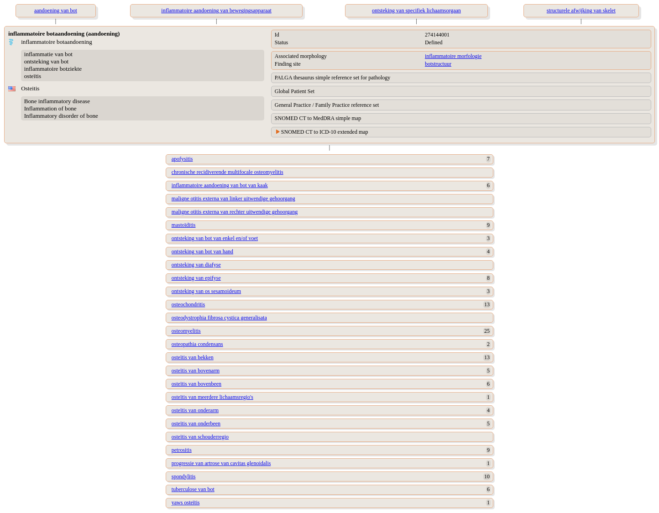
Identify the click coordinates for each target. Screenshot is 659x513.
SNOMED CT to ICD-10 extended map (324, 132)
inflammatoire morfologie (453, 56)
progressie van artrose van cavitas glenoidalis (221, 463)
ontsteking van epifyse (196, 278)
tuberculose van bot (193, 489)
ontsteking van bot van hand (202, 251)
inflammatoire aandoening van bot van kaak (220, 185)
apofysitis (182, 159)
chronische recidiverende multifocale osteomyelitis (227, 172)
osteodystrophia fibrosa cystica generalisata (219, 317)
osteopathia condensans (197, 344)
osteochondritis (188, 304)
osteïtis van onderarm (195, 410)
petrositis (182, 450)
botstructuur (438, 64)
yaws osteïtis (186, 502)
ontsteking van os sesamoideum (206, 291)
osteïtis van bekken (193, 357)
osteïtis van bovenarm (196, 370)
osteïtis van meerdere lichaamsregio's (212, 397)
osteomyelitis (186, 331)
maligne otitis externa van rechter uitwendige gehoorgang (235, 212)
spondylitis (184, 476)
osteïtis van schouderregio (200, 437)
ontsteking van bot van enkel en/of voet (215, 238)
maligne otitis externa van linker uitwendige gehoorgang (233, 198)
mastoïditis (184, 225)
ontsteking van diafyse (196, 265)
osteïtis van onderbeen (196, 423)
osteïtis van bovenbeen (196, 384)
